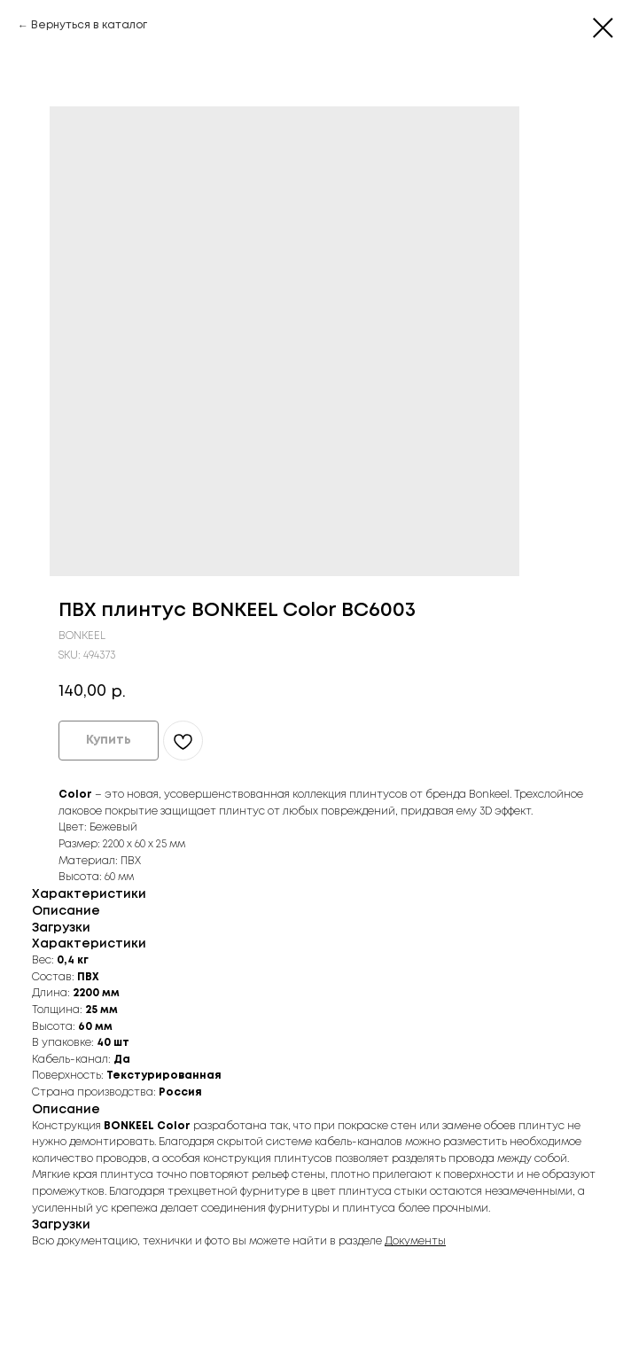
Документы (415, 1241)
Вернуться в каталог (89, 25)
